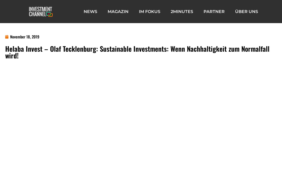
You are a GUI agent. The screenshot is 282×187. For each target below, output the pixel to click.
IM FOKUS (149, 11)
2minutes (182, 11)
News (90, 11)
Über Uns (246, 11)
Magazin (118, 11)
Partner (214, 11)
